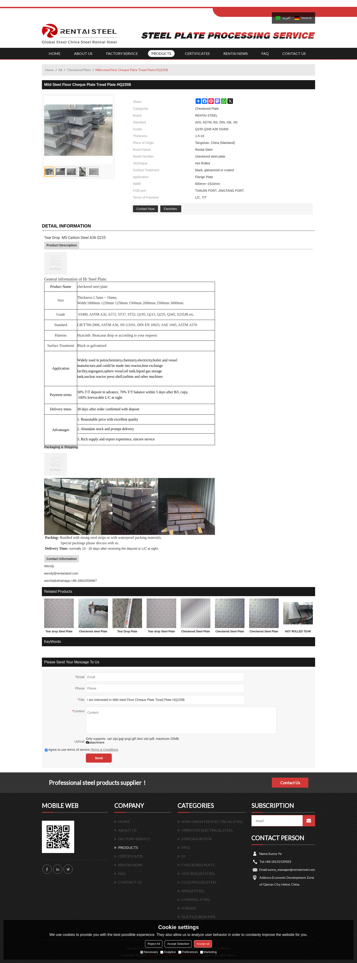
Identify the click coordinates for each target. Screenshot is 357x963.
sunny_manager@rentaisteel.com (291, 869)
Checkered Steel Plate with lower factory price (195, 632)
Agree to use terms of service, (81, 749)
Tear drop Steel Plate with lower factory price (161, 632)
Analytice (168, 952)
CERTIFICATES (197, 53)
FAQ (265, 53)
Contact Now (145, 209)
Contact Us (290, 782)
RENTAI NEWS (235, 53)
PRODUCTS (161, 53)
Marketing (208, 952)
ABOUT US (83, 53)
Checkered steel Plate (93, 631)
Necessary (149, 952)
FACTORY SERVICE (122, 53)
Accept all (202, 943)
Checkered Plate (79, 70)
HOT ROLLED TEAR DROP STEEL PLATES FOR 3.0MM (298, 632)
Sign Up (250, 5)
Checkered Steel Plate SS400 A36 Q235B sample (264, 632)
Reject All (154, 943)
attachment (95, 742)
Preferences (188, 952)
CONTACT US (294, 53)
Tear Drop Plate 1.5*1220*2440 (127, 632)
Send (99, 758)
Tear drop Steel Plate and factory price (59, 632)
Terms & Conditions (104, 749)
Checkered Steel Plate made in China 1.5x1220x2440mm (229, 632)
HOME (54, 53)
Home (49, 70)
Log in (240, 5)
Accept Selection (178, 943)
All (60, 70)
